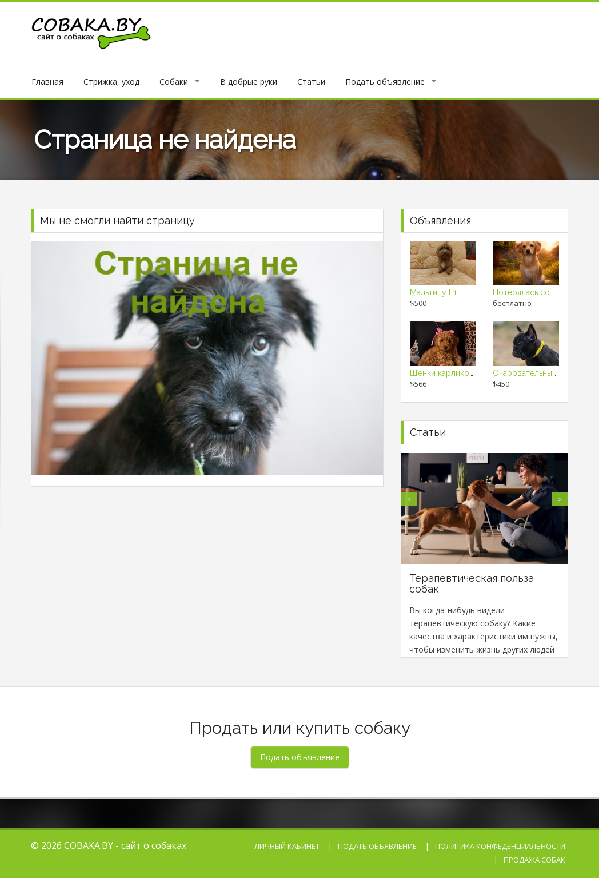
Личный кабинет (287, 846)
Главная (47, 81)
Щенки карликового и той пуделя (475, 373)
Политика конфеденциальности (500, 846)
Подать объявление (385, 81)
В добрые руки (248, 81)
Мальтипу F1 (433, 292)
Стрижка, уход (111, 81)
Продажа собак (534, 860)
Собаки (173, 81)
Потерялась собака (530, 292)
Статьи (311, 81)
